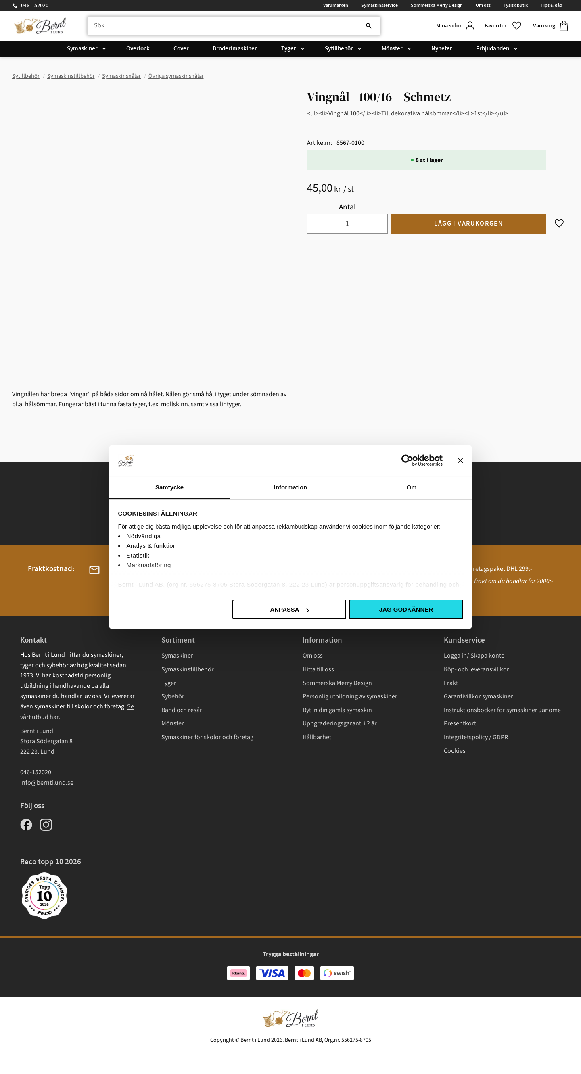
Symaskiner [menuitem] (82, 49)
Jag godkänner (406, 609)
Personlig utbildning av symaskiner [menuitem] (350, 696)
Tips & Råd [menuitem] (551, 5)
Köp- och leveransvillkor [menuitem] (476, 669)
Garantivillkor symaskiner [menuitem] (478, 696)
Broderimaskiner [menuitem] (235, 49)
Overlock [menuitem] (138, 49)
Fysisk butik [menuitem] (516, 5)
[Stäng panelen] (460, 460)
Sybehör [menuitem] (172, 696)
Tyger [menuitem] (288, 49)
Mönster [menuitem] (392, 49)
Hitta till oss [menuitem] (318, 669)
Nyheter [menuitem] (441, 49)
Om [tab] (411, 487)
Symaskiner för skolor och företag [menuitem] (207, 737)
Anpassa (289, 609)
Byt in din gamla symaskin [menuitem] (337, 710)
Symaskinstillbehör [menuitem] (187, 669)
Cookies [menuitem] (455, 750)
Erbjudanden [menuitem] (492, 49)
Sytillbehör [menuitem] (339, 49)
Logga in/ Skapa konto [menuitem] (474, 655)
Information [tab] (290, 487)
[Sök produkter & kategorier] (231, 26)
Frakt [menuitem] (451, 683)
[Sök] (363, 26)
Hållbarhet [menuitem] (317, 737)
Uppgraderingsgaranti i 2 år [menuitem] (340, 723)
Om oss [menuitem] (483, 5)
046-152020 (34, 5)
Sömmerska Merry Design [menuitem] (437, 5)
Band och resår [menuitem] (181, 710)
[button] (502, 26)
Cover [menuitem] (181, 49)
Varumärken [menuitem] (335, 5)
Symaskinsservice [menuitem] (379, 5)
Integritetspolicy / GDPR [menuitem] (476, 737)
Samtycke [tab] (169, 487)
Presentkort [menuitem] (460, 723)
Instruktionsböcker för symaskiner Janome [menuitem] (502, 710)
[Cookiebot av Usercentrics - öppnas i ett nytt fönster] (407, 460)
